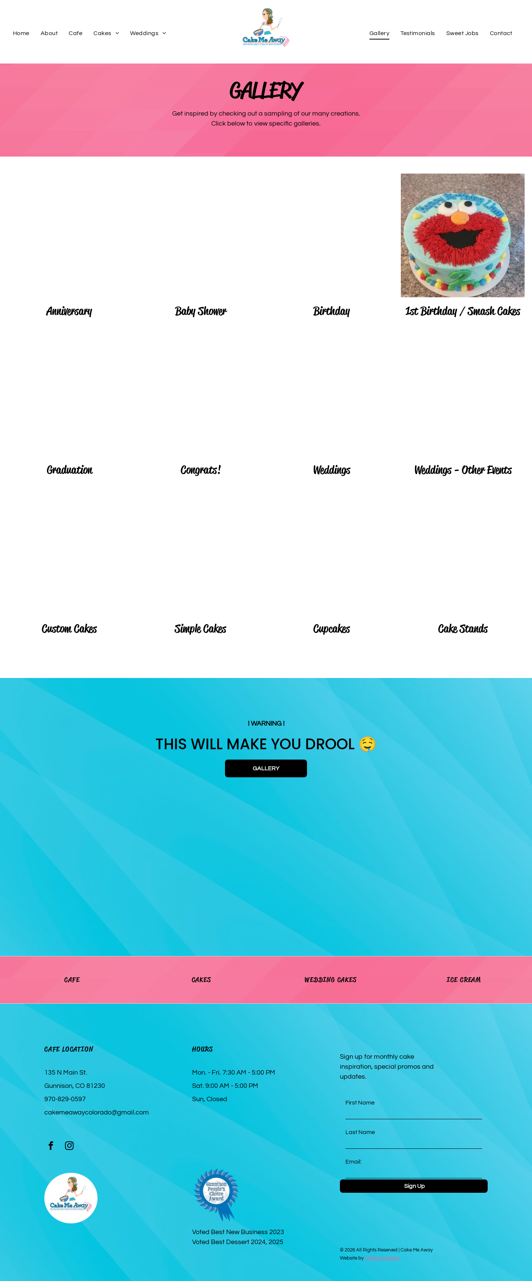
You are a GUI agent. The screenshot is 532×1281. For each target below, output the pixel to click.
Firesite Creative (382, 1258)
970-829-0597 (65, 1099)
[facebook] (50, 1146)
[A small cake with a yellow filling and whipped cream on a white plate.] (320, 857)
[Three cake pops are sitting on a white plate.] (429, 857)
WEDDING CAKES (330, 980)
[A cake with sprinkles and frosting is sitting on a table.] (102, 857)
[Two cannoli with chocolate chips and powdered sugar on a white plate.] (211, 857)
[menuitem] (21, 33)
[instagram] (69, 1146)
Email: (353, 1162)
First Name (360, 1103)
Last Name (360, 1132)
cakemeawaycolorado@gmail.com (96, 1112)
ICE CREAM (464, 980)
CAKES (201, 980)
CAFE (72, 980)
